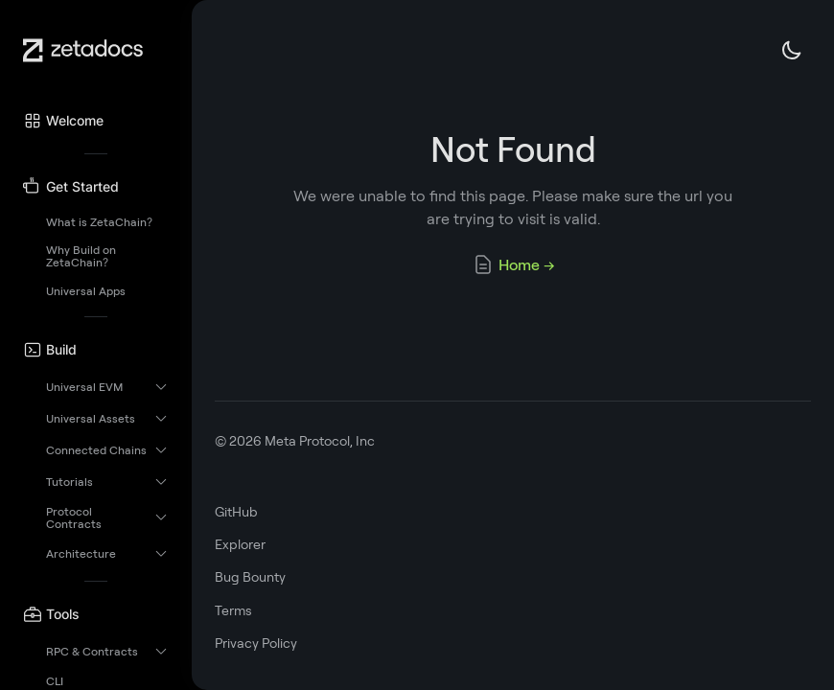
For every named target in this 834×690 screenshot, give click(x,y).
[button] (96, 121)
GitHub (236, 511)
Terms (233, 610)
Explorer (240, 544)
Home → (513, 264)
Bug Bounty (250, 577)
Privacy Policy (256, 643)
